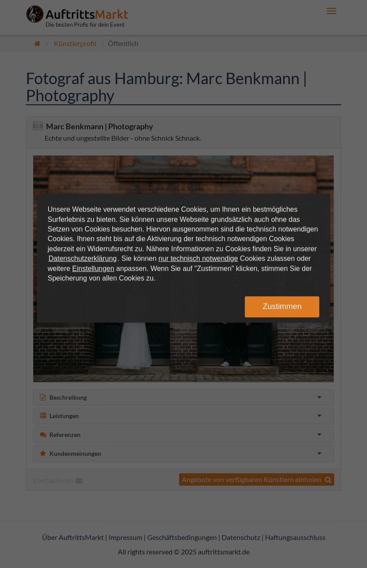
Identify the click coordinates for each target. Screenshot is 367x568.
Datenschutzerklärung (83, 258)
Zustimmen (282, 306)
